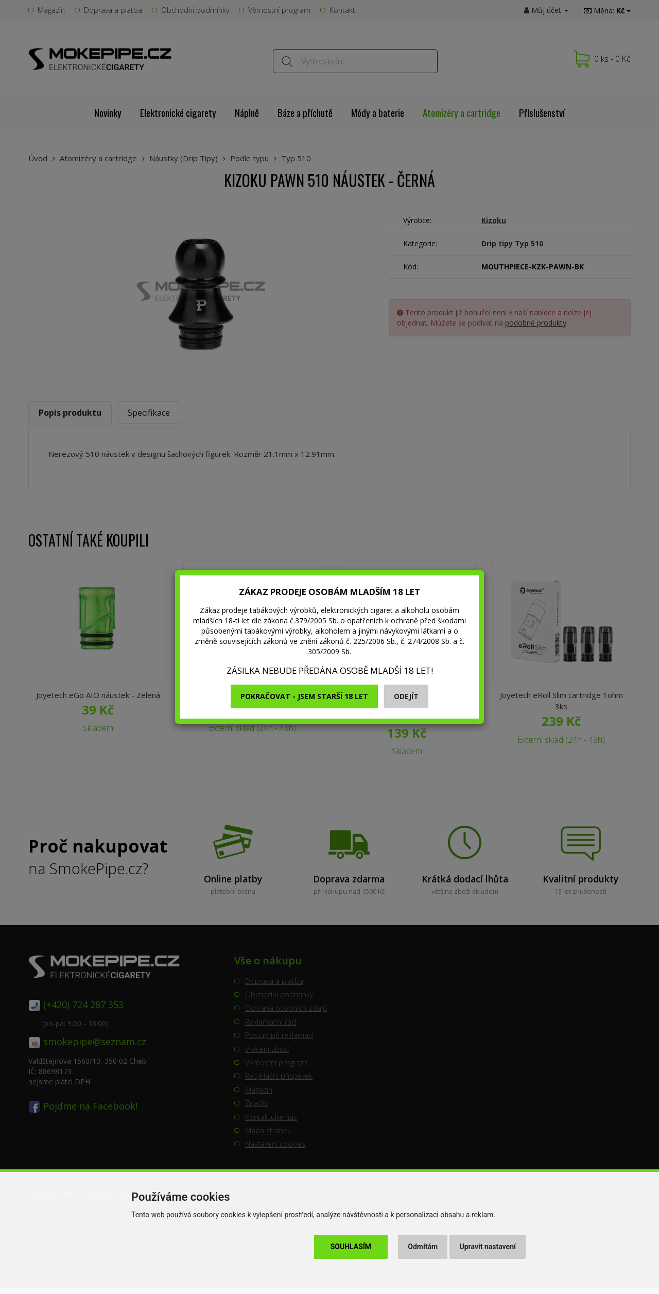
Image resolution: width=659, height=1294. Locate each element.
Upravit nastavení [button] (488, 1246)
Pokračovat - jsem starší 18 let (304, 696)
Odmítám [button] (423, 1246)
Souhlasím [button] (351, 1246)
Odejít (406, 696)
